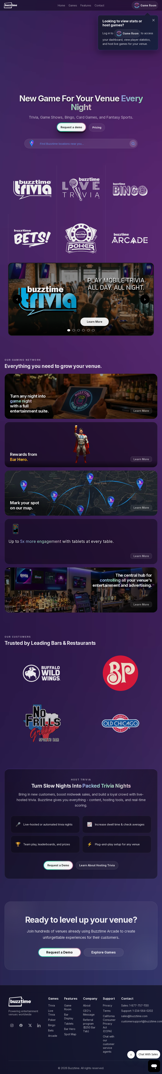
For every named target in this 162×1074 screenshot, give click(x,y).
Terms (107, 1010)
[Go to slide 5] (88, 330)
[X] (30, 1025)
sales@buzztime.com (134, 1016)
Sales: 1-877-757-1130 (135, 1005)
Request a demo (71, 127)
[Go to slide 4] (83, 330)
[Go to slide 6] (93, 330)
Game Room (127, 33)
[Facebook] (21, 1025)
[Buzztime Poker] (81, 238)
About (86, 1005)
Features (85, 5)
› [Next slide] (145, 299)
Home (61, 5)
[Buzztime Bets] (32, 238)
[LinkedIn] (39, 1025)
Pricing (96, 127)
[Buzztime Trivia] (32, 189)
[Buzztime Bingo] (129, 189)
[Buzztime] (10, 5)
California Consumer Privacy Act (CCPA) (109, 1023)
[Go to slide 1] (68, 330)
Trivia (51, 1005)
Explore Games (105, 954)
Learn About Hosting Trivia (97, 866)
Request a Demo (58, 866)
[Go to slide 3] (78, 330)
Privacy (107, 1005)
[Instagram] (11, 1025)
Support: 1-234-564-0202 (137, 1010)
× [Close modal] (153, 20)
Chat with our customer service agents (108, 1044)
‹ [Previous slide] (17, 299)
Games (73, 5)
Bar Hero (69, 1028)
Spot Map (70, 1034)
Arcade (52, 1035)
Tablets (68, 1023)
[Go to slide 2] (73, 330)
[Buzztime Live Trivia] (81, 189)
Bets (51, 1030)
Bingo (51, 1025)
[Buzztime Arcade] (129, 238)
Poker (52, 1019)
